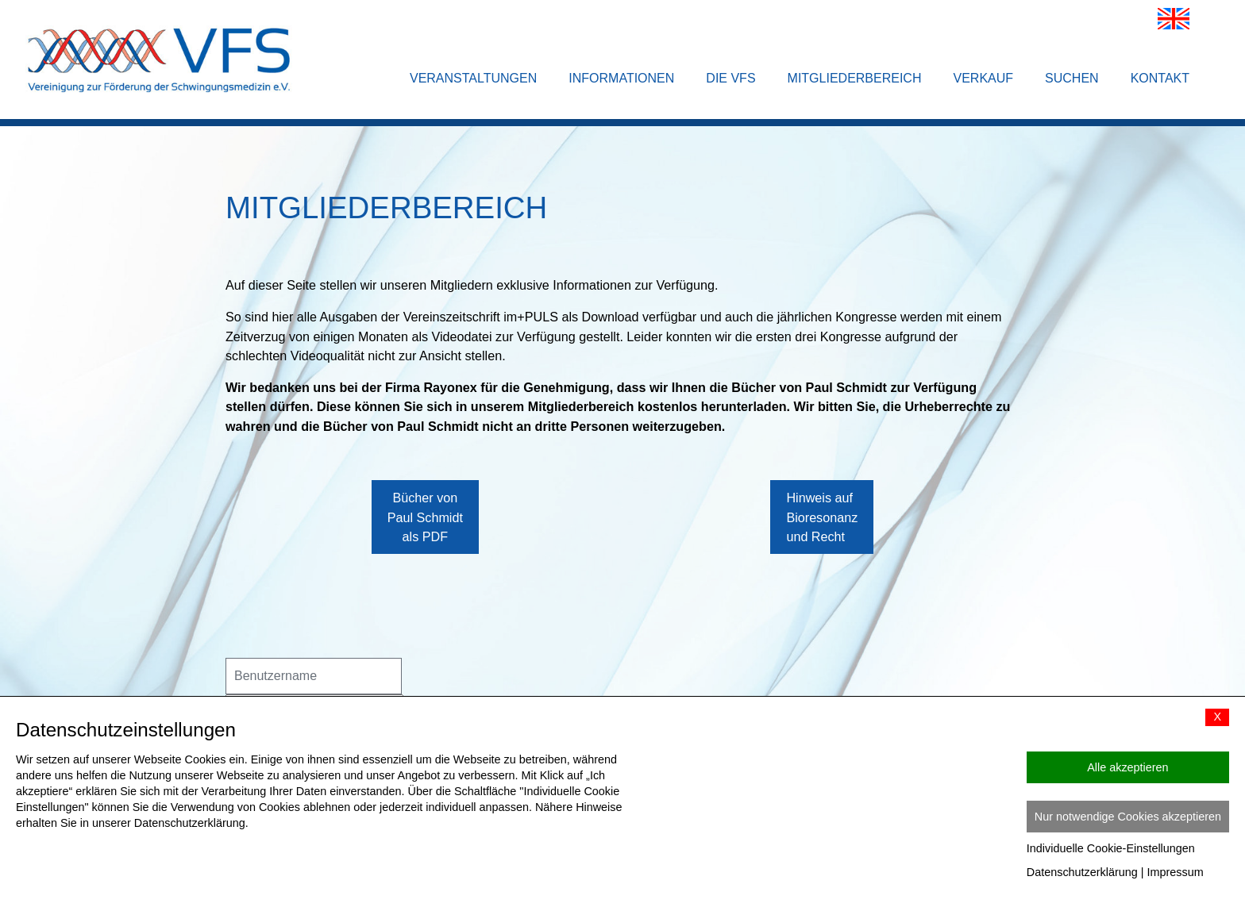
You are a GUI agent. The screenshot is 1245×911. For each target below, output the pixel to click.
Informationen (621, 78)
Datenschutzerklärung (1082, 872)
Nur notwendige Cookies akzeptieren (1128, 816)
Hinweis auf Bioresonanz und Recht (822, 533)
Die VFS (730, 78)
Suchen (1072, 78)
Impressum (1175, 872)
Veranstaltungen (473, 78)
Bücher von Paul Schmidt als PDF (425, 533)
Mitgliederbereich (855, 78)
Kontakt (1160, 78)
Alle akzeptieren (1127, 767)
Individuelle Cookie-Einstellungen (1111, 848)
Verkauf (983, 78)
